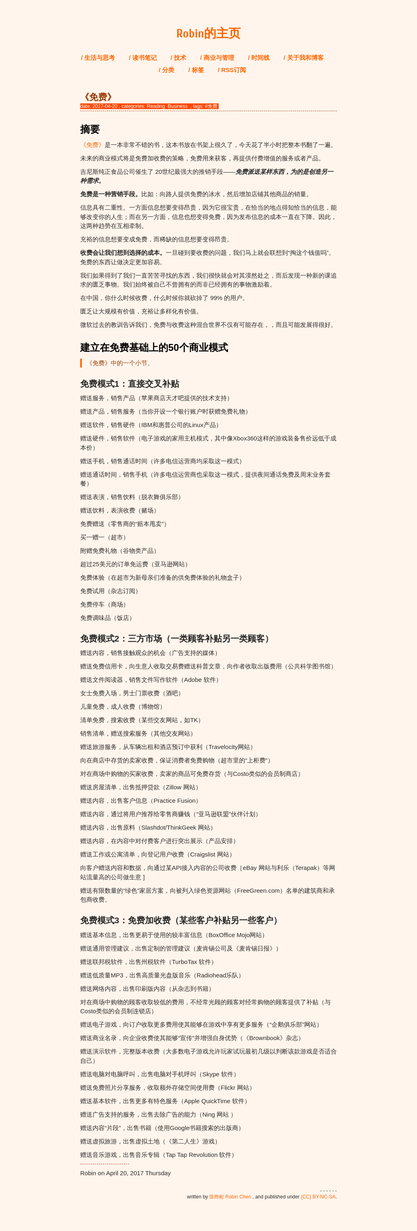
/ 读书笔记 (143, 57)
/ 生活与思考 (98, 57)
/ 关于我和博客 (304, 57)
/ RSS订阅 (232, 69)
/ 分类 (166, 69)
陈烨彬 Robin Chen (230, 1197)
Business (178, 106)
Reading (156, 106)
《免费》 (92, 144)
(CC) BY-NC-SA (318, 1197)
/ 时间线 (259, 57)
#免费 (211, 106)
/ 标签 (196, 69)
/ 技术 (178, 57)
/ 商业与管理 (217, 57)
